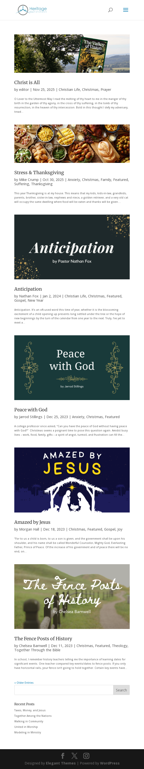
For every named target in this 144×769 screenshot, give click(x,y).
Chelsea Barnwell (33, 645)
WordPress (110, 763)
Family (106, 179)
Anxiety (74, 179)
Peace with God (30, 410)
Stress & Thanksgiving (39, 172)
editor (24, 89)
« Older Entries (24, 682)
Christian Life (69, 89)
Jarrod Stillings (30, 416)
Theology (119, 645)
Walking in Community (28, 721)
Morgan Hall (29, 529)
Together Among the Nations (33, 716)
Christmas (90, 89)
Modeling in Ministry (27, 732)
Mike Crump (29, 179)
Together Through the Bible (37, 650)
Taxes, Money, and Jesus (30, 710)
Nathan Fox (29, 296)
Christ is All (27, 82)
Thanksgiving (42, 183)
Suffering (21, 183)
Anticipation (28, 289)
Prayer (106, 89)
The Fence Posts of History (43, 639)
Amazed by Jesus (32, 522)
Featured (120, 179)
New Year (35, 300)
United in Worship (26, 727)
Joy (119, 529)
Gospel (20, 300)
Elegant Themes (61, 763)
